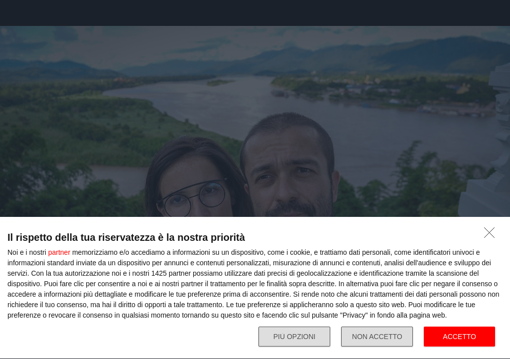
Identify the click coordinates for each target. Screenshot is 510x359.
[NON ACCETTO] (492, 235)
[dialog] (255, 288)
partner (59, 252)
